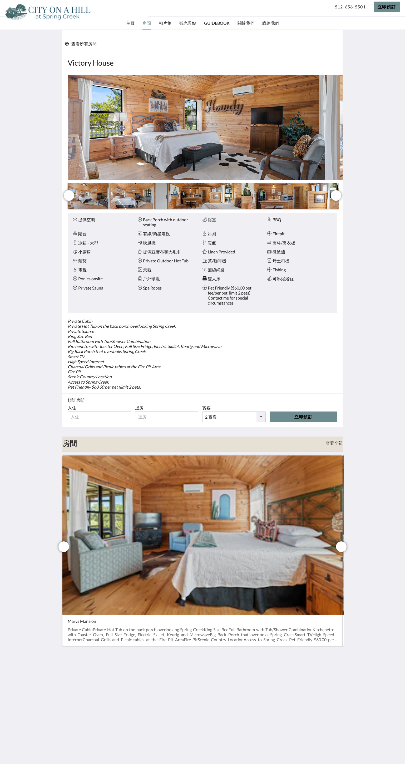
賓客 (209, 407)
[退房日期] (168, 417)
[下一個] (336, 195)
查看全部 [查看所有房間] (334, 442)
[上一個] (69, 195)
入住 (72, 407)
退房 (140, 407)
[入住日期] (100, 417)
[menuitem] (130, 23)
